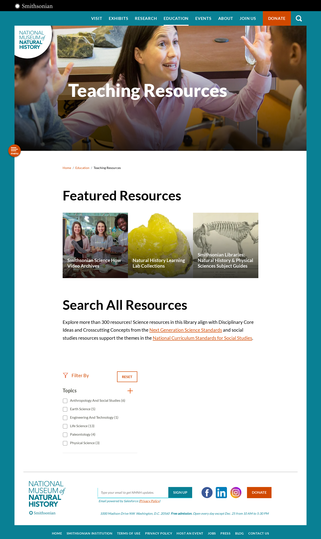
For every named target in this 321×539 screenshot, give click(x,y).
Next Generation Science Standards (185, 330)
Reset (127, 377)
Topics (70, 390)
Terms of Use (129, 530)
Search (298, 18)
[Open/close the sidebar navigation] (14, 150)
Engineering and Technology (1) (93, 417)
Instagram (234, 489)
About (225, 18)
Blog (239, 530)
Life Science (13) (82, 426)
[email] (143, 489)
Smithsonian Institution (90, 530)
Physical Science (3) (84, 443)
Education (176, 18)
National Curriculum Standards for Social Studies (202, 338)
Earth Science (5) (82, 409)
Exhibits (118, 18)
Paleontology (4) (82, 434)
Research (146, 18)
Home (67, 168)
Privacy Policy (148, 498)
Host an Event (190, 530)
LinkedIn (219, 489)
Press (225, 530)
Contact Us (258, 530)
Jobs (212, 530)
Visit (96, 18)
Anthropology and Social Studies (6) (97, 400)
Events (203, 18)
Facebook (205, 489)
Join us (248, 18)
